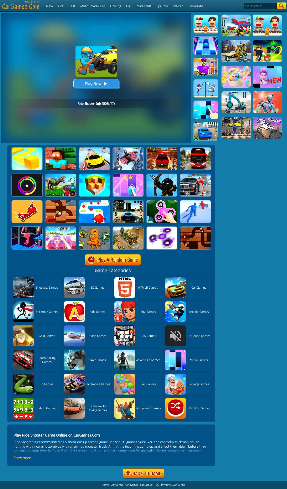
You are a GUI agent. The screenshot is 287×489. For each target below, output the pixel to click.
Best (71, 6)
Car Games (179, 485)
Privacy (165, 485)
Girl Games (131, 485)
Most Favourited (92, 6)
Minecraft (144, 6)
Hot (60, 6)
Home (105, 485)
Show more (22, 458)
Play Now (96, 83)
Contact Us (146, 485)
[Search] (260, 5)
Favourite (195, 6)
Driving (115, 6)
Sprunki (162, 6)
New (49, 6)
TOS (157, 485)
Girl (129, 6)
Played (178, 6)
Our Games (117, 485)
